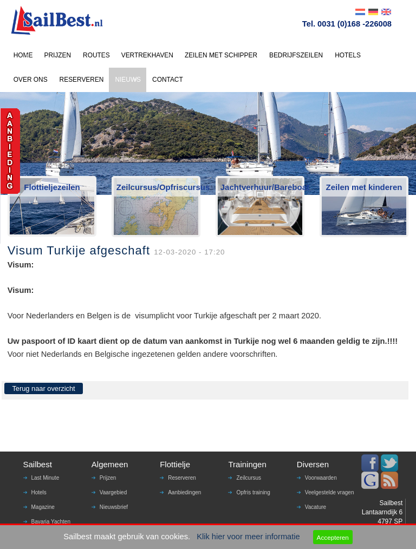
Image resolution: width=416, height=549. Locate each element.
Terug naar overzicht (43, 388)
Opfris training (253, 492)
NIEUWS (128, 79)
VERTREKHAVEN (147, 55)
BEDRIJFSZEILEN (296, 55)
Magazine (43, 507)
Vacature (315, 507)
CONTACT (167, 79)
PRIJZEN (57, 55)
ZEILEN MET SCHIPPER (221, 55)
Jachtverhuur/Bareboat (261, 187)
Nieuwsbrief (114, 507)
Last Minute (45, 478)
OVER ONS (31, 79)
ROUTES (96, 55)
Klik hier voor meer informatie (248, 536)
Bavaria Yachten (50, 522)
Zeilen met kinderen (364, 187)
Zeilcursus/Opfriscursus (157, 187)
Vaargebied (113, 492)
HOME (23, 55)
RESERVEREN (82, 79)
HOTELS (348, 55)
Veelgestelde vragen (329, 492)
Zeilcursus (248, 478)
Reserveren (182, 478)
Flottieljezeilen (52, 187)
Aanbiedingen (184, 492)
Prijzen (108, 478)
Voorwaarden (321, 478)
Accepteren (333, 537)
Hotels (39, 492)
